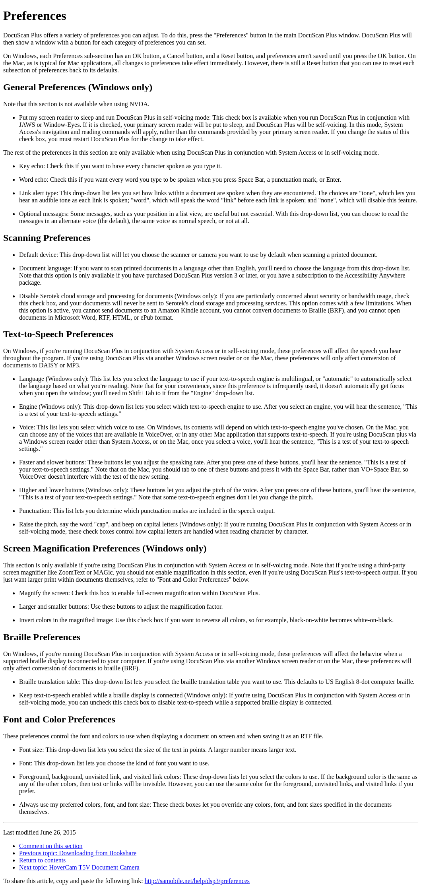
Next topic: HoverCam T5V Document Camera (79, 867)
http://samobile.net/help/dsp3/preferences (197, 880)
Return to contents (42, 860)
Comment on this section (51, 845)
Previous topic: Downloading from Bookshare (77, 853)
